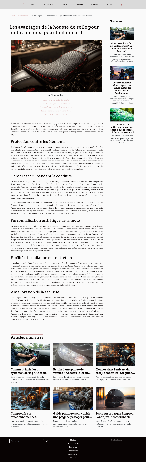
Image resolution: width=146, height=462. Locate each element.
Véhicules (79, 4)
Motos (33, 4)
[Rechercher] (26, 441)
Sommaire (57, 95)
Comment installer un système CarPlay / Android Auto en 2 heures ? (121, 47)
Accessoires (48, 4)
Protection (95, 4)
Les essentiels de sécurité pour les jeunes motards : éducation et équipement (122, 87)
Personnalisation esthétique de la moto (56, 107)
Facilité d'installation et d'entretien (56, 110)
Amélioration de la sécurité (56, 114)
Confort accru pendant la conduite (56, 103)
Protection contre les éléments (56, 99)
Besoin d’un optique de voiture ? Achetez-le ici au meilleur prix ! (70, 373)
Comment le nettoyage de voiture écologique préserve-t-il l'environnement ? (122, 128)
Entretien (64, 4)
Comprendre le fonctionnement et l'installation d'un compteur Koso (29, 419)
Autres (109, 4)
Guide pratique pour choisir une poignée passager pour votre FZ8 (71, 417)
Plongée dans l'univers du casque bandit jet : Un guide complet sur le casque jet (114, 373)
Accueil (12, 15)
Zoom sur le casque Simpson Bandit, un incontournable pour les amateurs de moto (114, 417)
